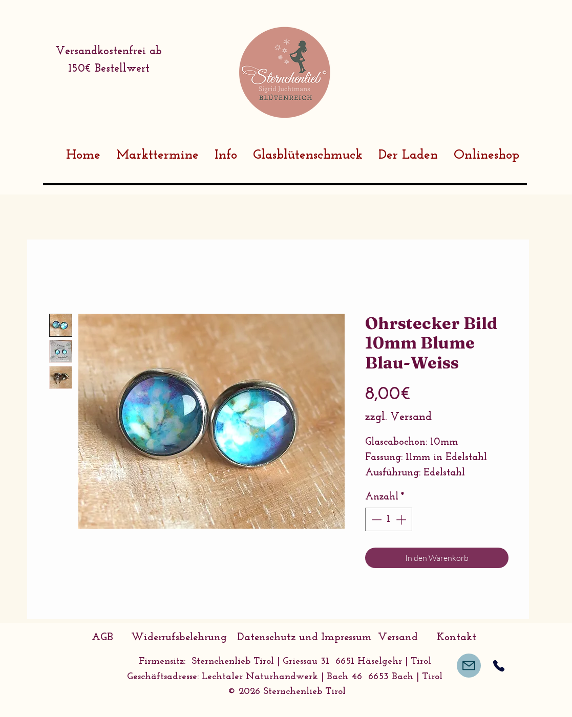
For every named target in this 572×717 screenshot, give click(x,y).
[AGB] (102, 637)
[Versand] (397, 637)
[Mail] (469, 666)
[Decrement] (375, 519)
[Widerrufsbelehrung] (179, 637)
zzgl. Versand (398, 417)
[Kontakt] (456, 637)
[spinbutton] (388, 519)
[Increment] (402, 519)
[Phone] (499, 666)
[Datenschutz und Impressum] (304, 637)
